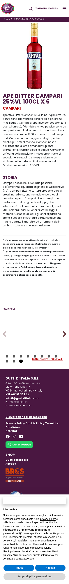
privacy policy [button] (48, 518)
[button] (64, 8)
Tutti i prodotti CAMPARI (49, 368)
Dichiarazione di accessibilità (26, 426)
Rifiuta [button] (19, 567)
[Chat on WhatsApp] (19, 456)
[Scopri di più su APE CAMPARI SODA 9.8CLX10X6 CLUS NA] (17, 326)
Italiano (41, 8)
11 (21, 370)
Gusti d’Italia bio (17, 469)
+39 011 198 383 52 (17, 404)
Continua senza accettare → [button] (34, 500)
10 (14, 370)
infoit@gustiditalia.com (22, 408)
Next (63, 338)
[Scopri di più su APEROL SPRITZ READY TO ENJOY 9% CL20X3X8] (51, 326)
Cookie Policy (35, 433)
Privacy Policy (15, 433)
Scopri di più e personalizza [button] (34, 576)
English (53, 8)
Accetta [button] (50, 567)
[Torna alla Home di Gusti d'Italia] (9, 8)
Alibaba (11, 473)
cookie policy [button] (56, 533)
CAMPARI (12, 108)
